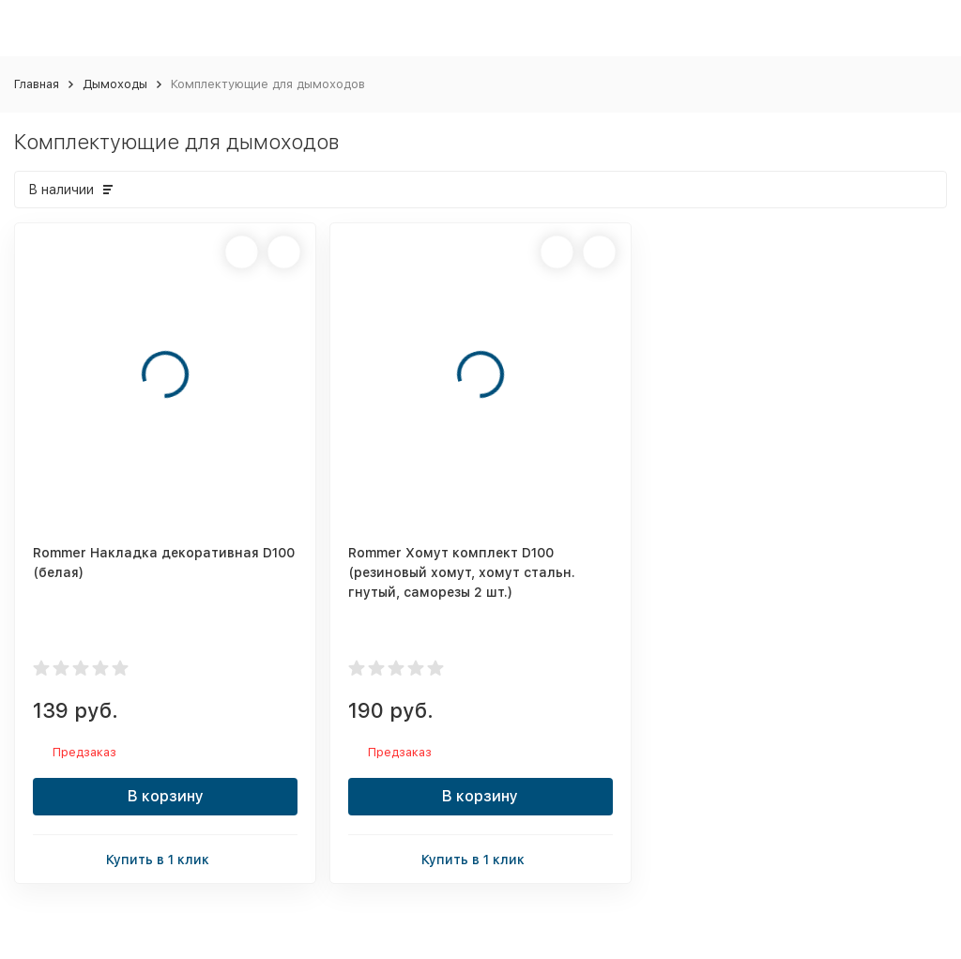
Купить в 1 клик (165, 858)
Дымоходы (115, 84)
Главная (36, 84)
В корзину (166, 796)
